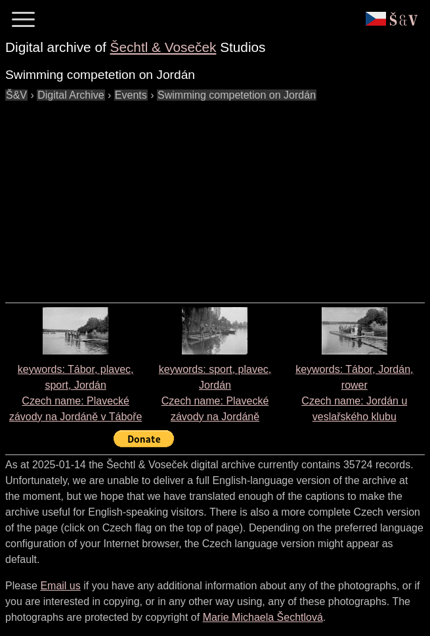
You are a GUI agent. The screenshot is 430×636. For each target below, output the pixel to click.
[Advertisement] (217, 195)
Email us (60, 585)
